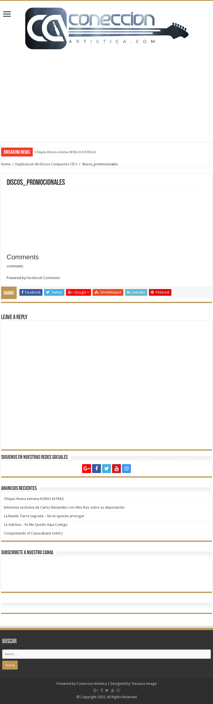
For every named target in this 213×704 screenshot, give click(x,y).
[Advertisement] (106, 92)
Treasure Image (144, 683)
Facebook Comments (43, 278)
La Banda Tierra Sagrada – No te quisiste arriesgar (44, 516)
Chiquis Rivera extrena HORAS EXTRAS (65, 152)
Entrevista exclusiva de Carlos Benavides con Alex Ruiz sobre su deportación (64, 507)
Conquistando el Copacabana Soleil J (33, 533)
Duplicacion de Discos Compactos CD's (46, 164)
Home (6, 164)
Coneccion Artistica (92, 683)
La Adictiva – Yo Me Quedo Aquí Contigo (36, 525)
